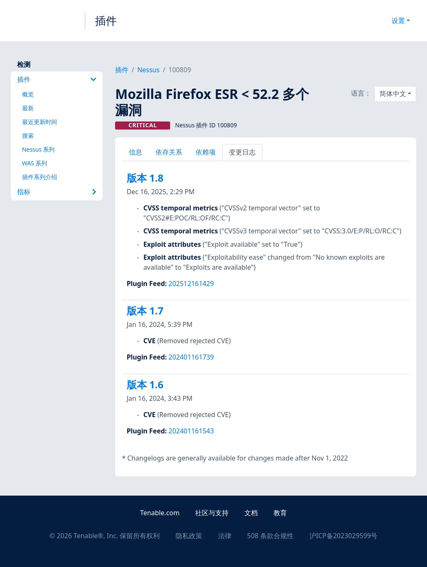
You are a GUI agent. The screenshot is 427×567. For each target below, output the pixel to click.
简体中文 (392, 93)
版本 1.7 (145, 310)
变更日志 (242, 152)
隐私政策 (189, 535)
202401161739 (191, 357)
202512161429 (191, 283)
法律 (224, 535)
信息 (135, 152)
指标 (56, 191)
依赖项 (206, 152)
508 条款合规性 (270, 535)
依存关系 (169, 152)
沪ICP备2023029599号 (343, 535)
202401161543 (191, 430)
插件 (106, 20)
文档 (251, 512)
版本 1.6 (145, 384)
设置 (398, 20)
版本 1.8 (145, 178)
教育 (280, 512)
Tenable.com (159, 512)
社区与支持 (212, 512)
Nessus (148, 69)
